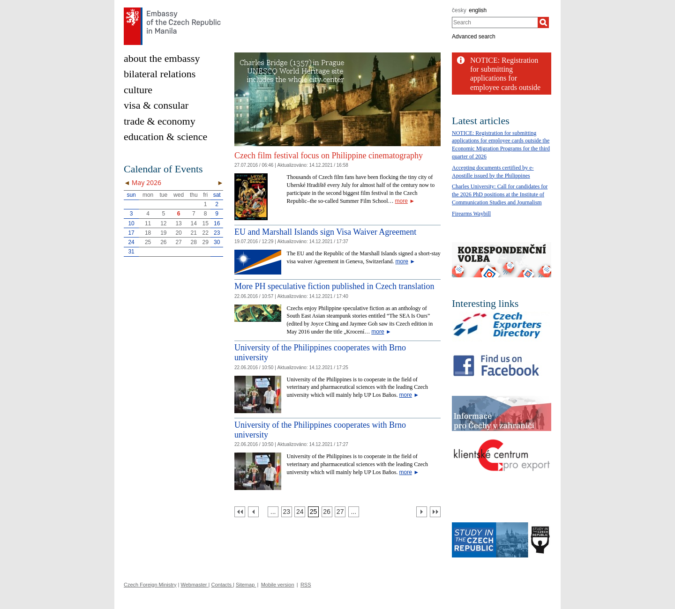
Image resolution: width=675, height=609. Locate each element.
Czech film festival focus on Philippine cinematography (328, 155)
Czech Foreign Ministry (150, 584)
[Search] (543, 22)
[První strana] (239, 511)
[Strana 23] (286, 511)
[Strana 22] (273, 511)
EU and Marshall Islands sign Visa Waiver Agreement (325, 232)
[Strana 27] (340, 511)
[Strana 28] (353, 511)
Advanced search (473, 36)
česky (459, 10)
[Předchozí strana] (253, 511)
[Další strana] (421, 511)
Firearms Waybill (471, 213)
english (478, 10)
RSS (305, 584)
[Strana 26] (327, 511)
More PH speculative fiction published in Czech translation (334, 286)
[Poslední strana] (435, 511)
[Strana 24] (299, 511)
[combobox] (495, 22)
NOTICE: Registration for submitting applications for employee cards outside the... (505, 78)
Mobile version (277, 584)
